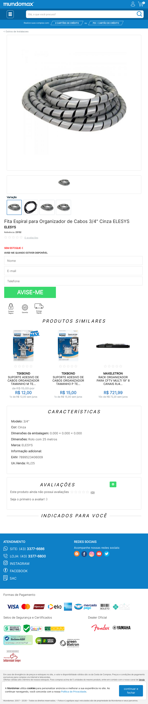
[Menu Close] (10, 14)
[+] (113, 484)
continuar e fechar (131, 690)
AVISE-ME (30, 292)
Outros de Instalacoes (17, 31)
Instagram (19, 564)
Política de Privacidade (73, 691)
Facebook (19, 571)
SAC (13, 578)
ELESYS (10, 227)
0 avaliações (31, 237)
